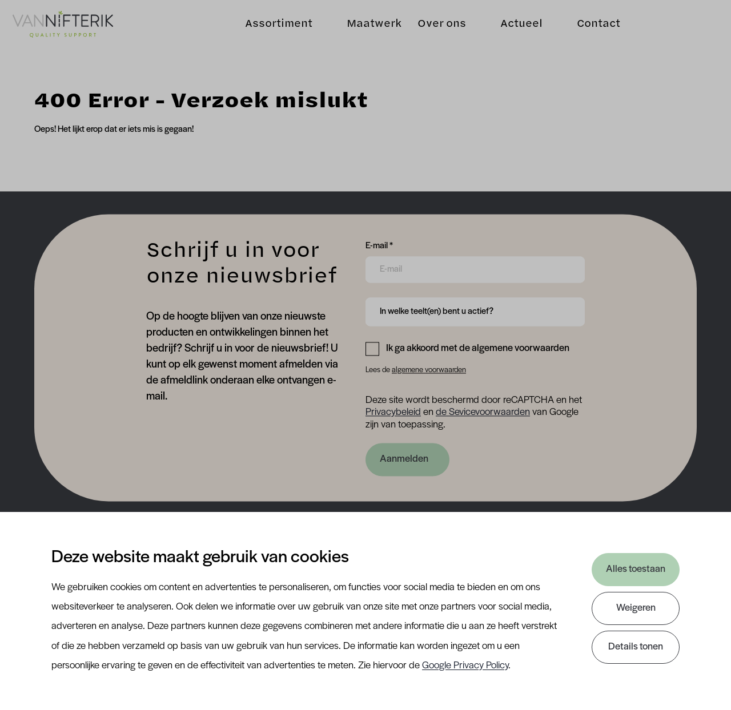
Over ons (436, 28)
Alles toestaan (635, 569)
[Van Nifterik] (68, 29)
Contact (592, 28)
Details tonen (635, 647)
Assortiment (273, 28)
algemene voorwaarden (429, 370)
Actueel (516, 28)
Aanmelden (404, 459)
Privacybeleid (393, 413)
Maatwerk (368, 28)
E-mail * (379, 245)
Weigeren (636, 608)
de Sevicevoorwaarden (483, 413)
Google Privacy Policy (465, 665)
